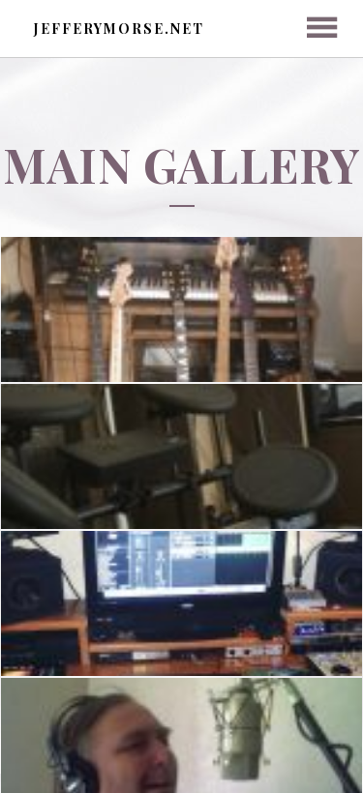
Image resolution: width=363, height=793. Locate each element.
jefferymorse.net (119, 28)
